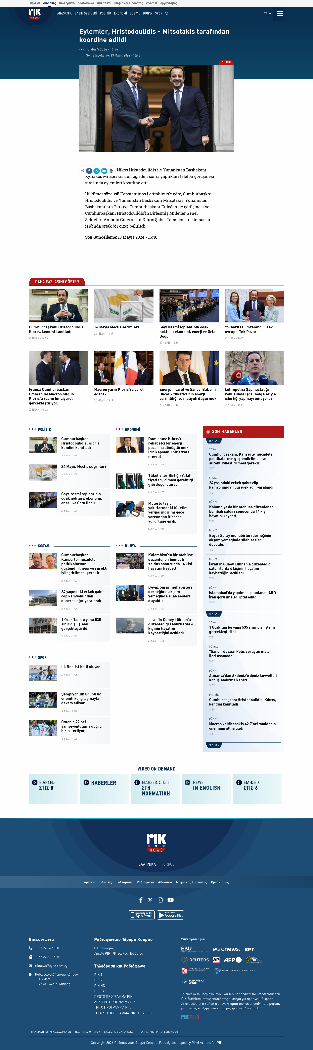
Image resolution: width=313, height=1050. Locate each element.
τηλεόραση (67, 3)
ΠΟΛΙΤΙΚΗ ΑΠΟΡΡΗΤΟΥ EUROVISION (158, 1032)
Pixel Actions (201, 1043)
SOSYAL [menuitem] (135, 13)
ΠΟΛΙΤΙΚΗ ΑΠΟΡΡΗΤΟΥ (87, 1032)
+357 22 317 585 (47, 957)
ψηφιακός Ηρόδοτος (128, 3)
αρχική (35, 3)
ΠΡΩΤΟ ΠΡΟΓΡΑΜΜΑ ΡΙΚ (113, 996)
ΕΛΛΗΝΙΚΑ (147, 864)
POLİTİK (226, 63)
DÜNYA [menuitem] (147, 13)
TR (268, 14)
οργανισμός (168, 3)
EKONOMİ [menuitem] (120, 13)
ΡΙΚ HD (99, 986)
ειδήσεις (49, 3)
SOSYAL (44, 546)
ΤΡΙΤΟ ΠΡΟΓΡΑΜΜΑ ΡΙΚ (112, 1007)
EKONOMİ (132, 430)
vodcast (151, 3)
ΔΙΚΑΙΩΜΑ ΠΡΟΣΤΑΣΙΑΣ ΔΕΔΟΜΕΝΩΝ (51, 1032)
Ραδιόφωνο (145, 882)
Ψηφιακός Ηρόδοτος (191, 882)
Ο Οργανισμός (104, 948)
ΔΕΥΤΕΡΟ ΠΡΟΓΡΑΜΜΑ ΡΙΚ (115, 1002)
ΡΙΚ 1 (98, 975)
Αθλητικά (165, 882)
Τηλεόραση (124, 882)
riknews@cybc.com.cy (51, 966)
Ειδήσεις (105, 882)
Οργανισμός (220, 882)
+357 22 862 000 (47, 948)
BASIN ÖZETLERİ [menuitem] (86, 13)
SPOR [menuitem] (159, 13)
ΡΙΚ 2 (98, 980)
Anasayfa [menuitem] (64, 13)
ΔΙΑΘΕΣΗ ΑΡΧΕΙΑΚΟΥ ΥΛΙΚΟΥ (119, 1032)
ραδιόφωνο (86, 3)
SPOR (42, 658)
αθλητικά (104, 3)
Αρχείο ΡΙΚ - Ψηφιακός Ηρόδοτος (118, 953)
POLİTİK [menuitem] (105, 13)
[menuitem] (167, 13)
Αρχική (89, 882)
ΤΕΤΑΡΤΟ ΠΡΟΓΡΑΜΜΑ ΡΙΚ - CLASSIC (123, 1013)
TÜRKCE (167, 864)
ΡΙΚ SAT (100, 991)
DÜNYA (130, 546)
